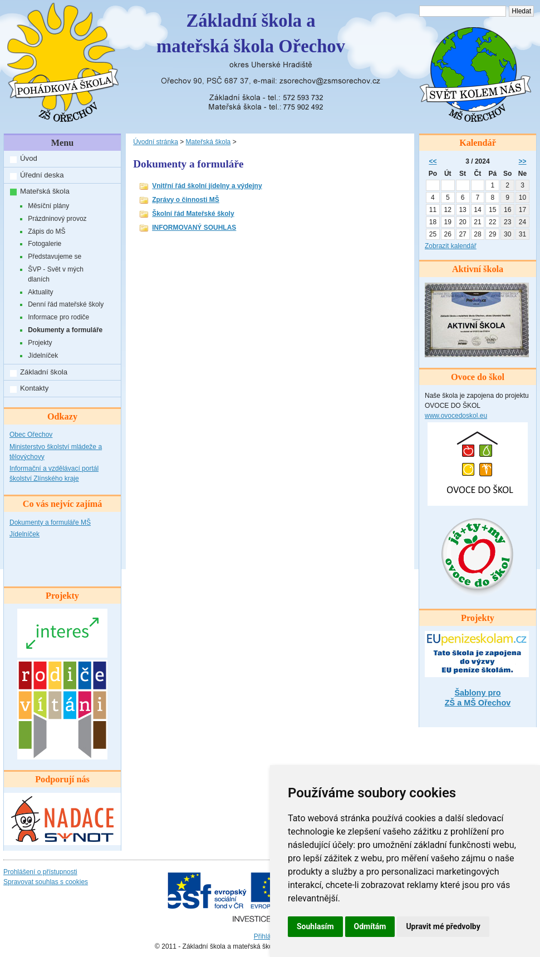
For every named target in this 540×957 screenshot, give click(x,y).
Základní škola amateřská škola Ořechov (250, 33)
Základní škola (43, 372)
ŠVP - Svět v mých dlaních (56, 274)
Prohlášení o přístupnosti (40, 872)
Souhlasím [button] (315, 926)
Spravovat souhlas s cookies (45, 882)
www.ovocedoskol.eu (456, 416)
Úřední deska (41, 175)
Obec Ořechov (30, 434)
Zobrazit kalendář (451, 246)
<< (432, 161)
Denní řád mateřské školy (66, 304)
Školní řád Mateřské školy (193, 214)
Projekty (40, 343)
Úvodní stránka (155, 142)
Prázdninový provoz (57, 219)
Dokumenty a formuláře (65, 330)
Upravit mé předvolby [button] (443, 926)
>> (523, 161)
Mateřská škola (45, 191)
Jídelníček (43, 355)
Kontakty (34, 388)
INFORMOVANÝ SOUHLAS (194, 227)
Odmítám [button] (370, 926)
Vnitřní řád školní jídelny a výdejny (207, 186)
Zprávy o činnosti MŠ (185, 200)
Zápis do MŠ (46, 231)
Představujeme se (54, 256)
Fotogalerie (44, 244)
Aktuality (40, 292)
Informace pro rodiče (58, 317)
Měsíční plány (48, 206)
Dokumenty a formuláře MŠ (50, 522)
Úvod (28, 158)
